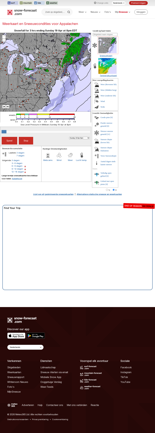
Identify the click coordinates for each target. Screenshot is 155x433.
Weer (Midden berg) (109, 90)
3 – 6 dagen (17, 163)
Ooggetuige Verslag (51, 381)
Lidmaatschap (48, 367)
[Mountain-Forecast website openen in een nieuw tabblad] (26, 3)
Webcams (48, 160)
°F (116, 190)
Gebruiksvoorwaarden (17, 419)
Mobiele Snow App (50, 377)
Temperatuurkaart (108, 75)
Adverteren (28, 405)
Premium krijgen (138, 3)
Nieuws (95, 12)
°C (109, 190)
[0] (111, 117)
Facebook (126, 367)
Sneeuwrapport (15, 377)
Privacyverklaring (40, 419)
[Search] (69, 12)
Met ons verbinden (77, 405)
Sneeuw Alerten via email (54, 372)
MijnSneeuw (14, 391)
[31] (108, 134)
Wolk (103, 107)
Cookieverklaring (60, 419)
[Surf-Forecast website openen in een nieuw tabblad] (12, 3)
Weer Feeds (46, 386)
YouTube (125, 381)
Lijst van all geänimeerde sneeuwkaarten (53, 194)
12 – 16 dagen (18, 171)
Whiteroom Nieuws (17, 381)
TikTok (124, 377)
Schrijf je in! (17, 179)
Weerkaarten (14, 372)
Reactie (95, 405)
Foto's (108, 12)
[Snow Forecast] (22, 12)
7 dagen (20, 155)
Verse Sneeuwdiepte (108, 156)
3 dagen (20, 152)
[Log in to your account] (141, 12)
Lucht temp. (81, 160)
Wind (59, 160)
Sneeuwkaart (106, 55)
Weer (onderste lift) (108, 96)
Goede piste (105, 117)
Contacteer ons (54, 405)
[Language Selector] (25, 347)
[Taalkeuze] (118, 3)
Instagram (125, 372)
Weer (82, 12)
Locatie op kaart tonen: (102, 31)
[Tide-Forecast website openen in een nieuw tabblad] (39, 3)
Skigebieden (14, 367)
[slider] (4, 131)
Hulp (40, 405)
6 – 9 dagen (17, 166)
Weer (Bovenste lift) (109, 84)
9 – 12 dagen (17, 169)
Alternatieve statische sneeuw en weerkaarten (99, 194)
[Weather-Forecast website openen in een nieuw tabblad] (52, 3)
